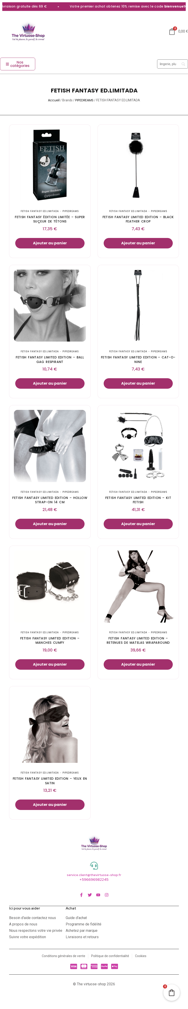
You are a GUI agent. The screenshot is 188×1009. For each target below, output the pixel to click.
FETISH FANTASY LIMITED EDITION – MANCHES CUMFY (50, 640)
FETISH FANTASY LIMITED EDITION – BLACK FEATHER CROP (138, 219)
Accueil (54, 100)
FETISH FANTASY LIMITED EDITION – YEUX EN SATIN (50, 780)
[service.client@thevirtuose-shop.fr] (94, 866)
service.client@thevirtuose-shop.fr (94, 875)
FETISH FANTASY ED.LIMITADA (40, 211)
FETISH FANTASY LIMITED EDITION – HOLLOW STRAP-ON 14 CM (49, 500)
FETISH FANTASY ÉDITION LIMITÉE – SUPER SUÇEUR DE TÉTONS (50, 219)
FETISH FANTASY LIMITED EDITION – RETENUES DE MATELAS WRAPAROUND (138, 640)
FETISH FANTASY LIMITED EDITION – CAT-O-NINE (138, 359)
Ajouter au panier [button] (50, 243)
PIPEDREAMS (84, 100)
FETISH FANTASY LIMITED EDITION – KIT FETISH (138, 500)
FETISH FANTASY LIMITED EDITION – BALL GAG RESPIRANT (50, 359)
